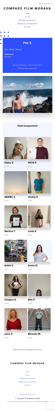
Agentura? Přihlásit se (45, 3)
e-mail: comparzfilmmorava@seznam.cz (19, 401)
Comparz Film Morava (27, 8)
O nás (27, 17)
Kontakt (27, 27)
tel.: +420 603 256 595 (40, 401)
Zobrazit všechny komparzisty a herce (27, 350)
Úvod (27, 14)
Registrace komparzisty (27, 24)
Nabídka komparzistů (27, 20)
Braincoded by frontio (27, 394)
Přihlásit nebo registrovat (27, 68)
